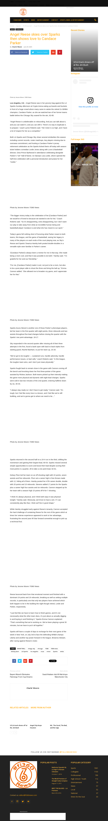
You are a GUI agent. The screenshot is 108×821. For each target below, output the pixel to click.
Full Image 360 (77, 139)
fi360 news (54, 629)
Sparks (55, 632)
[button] (95, 20)
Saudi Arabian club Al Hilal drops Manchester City (55, 656)
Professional (19, 29)
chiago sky (31, 629)
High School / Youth (78, 759)
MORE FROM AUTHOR (41, 688)
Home (12, 26)
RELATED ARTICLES (19, 688)
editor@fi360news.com (28, 776)
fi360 (46, 629)
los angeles (34, 632)
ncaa (42, 632)
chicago (40, 629)
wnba (62, 632)
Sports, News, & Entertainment (55, 5)
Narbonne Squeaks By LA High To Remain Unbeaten (59, 750)
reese (48, 632)
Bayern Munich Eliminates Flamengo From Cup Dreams (21, 656)
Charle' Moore (17, 47)
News (26, 5)
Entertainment (33, 5)
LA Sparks (25, 632)
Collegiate (75, 752)
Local (73, 770)
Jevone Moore (78, 68)
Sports (20, 5)
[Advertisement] (70, 12)
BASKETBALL (21, 629)
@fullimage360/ (68, 733)
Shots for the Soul (78, 777)
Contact (41, 5)
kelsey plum (15, 632)
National (74, 774)
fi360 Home (13, 5)
